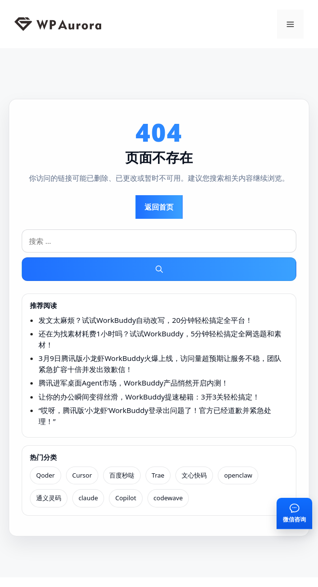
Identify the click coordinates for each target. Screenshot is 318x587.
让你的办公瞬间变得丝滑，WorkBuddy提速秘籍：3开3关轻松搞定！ (149, 396)
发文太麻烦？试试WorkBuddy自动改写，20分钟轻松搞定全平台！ (145, 320)
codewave (168, 498)
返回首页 (159, 207)
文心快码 (194, 475)
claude (88, 498)
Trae (158, 475)
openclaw (238, 475)
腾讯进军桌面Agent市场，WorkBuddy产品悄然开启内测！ (133, 382)
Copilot (125, 498)
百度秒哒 (121, 475)
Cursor (82, 475)
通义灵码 (48, 498)
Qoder (45, 475)
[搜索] (159, 269)
